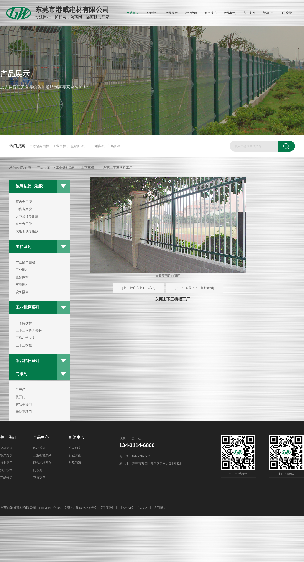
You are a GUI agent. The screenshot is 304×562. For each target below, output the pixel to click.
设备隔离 (22, 292)
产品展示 (43, 167)
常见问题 (75, 462)
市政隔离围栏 (39, 146)
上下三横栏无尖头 (29, 330)
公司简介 (6, 448)
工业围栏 (59, 146)
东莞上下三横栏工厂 (117, 167)
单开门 (20, 389)
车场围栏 (113, 146)
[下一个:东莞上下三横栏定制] (194, 288)
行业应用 (6, 462)
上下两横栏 (95, 146)
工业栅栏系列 (27, 307)
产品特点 (6, 477)
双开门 (20, 397)
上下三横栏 (24, 345)
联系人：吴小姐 (130, 438)
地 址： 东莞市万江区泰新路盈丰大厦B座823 (150, 463)
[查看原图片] (163, 275)
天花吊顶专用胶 (27, 216)
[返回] (177, 275)
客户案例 (6, 455)
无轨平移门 (24, 412)
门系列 (21, 374)
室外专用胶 (24, 224)
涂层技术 (6, 470)
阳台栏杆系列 (27, 361)
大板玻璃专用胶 (27, 231)
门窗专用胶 (24, 209)
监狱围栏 (77, 146)
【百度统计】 (108, 507)
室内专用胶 (24, 201)
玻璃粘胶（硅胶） (31, 186)
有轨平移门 (24, 404)
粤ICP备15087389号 (81, 507)
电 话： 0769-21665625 (135, 456)
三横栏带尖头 (25, 338)
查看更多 (39, 477)
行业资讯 (75, 455)
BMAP (127, 507)
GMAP (144, 507)
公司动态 (75, 448)
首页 (28, 167)
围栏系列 (23, 247)
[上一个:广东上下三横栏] (138, 288)
